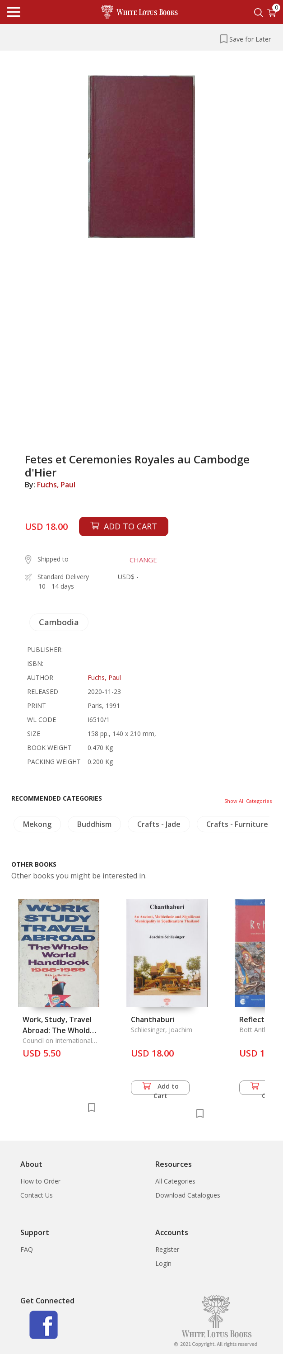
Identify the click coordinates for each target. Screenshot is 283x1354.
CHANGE (143, 559)
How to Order (40, 1181)
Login (163, 1263)
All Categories (175, 1181)
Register (167, 1249)
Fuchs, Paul (56, 485)
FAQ (26, 1249)
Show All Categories (248, 800)
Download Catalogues (187, 1195)
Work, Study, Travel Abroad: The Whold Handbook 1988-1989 (59, 1030)
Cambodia (59, 622)
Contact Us (36, 1195)
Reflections (259, 1019)
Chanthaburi (153, 1019)
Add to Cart (160, 1088)
